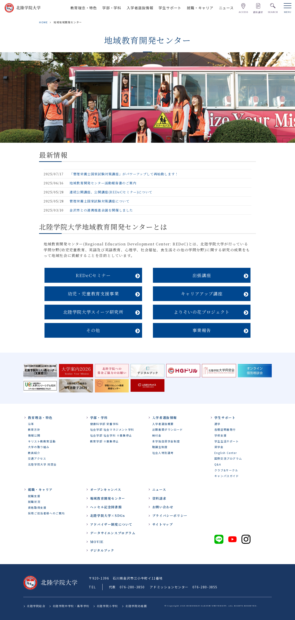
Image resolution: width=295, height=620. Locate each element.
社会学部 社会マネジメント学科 (112, 429)
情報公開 (34, 435)
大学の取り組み (38, 447)
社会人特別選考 (163, 453)
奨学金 (219, 447)
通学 (217, 424)
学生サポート (170, 7)
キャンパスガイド (226, 476)
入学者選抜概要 (163, 424)
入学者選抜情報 (140, 7)
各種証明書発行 (225, 429)
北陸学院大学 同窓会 (42, 464)
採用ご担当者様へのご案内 (46, 513)
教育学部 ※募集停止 (104, 441)
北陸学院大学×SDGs (107, 515)
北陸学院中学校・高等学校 (71, 606)
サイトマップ (162, 524)
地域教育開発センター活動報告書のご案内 (103, 183)
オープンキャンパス (105, 489)
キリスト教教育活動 (42, 441)
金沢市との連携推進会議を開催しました (101, 210)
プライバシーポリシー (169, 515)
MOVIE (97, 541)
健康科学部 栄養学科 (104, 424)
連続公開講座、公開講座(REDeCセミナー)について (111, 192)
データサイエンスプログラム (113, 533)
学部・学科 (111, 7)
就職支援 (34, 496)
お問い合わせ (162, 507)
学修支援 (220, 435)
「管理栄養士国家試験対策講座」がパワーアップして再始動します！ (124, 173)
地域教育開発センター (107, 498)
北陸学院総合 (36, 606)
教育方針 (34, 429)
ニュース (226, 7)
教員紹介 (34, 453)
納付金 (157, 435)
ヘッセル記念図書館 (106, 507)
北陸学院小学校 (107, 606)
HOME (43, 22)
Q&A (217, 464)
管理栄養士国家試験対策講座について (99, 201)
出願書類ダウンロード (167, 429)
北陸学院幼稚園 (136, 606)
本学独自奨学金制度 (166, 441)
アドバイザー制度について (111, 524)
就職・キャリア (200, 7)
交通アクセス (37, 458)
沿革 (31, 424)
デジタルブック (102, 550)
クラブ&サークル (226, 470)
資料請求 (159, 498)
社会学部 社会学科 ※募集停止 (111, 435)
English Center (225, 453)
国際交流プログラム (228, 458)
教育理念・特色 (83, 7)
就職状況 (34, 502)
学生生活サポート (226, 441)
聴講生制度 (160, 447)
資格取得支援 (37, 507)
